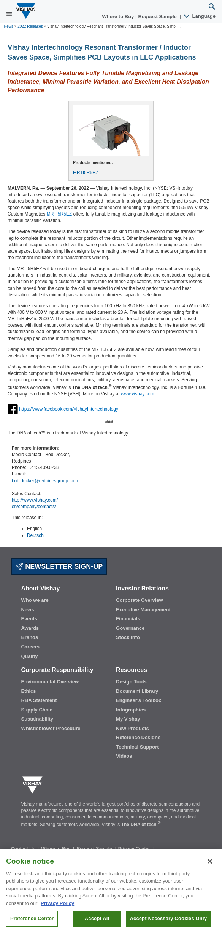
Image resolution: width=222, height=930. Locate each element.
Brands (29, 637)
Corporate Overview (139, 600)
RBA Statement (39, 700)
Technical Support (137, 747)
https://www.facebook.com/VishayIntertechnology (68, 408)
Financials (128, 619)
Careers (30, 647)
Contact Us (23, 848)
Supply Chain (36, 710)
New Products (132, 728)
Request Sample (95, 848)
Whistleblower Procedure (50, 728)
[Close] (209, 866)
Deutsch (35, 535)
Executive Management (143, 609)
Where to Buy (118, 16)
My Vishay (128, 719)
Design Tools (131, 682)
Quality (29, 656)
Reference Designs (138, 737)
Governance (130, 628)
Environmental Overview (50, 682)
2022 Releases (30, 26)
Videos (124, 756)
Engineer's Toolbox (138, 700)
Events (29, 619)
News (8, 26)
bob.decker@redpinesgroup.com (45, 480)
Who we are (34, 600)
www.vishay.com (137, 394)
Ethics (28, 691)
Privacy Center (134, 848)
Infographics (131, 710)
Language (200, 16)
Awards (30, 628)
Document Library (137, 691)
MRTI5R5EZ (85, 172)
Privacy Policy (57, 908)
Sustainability (37, 719)
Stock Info (128, 637)
